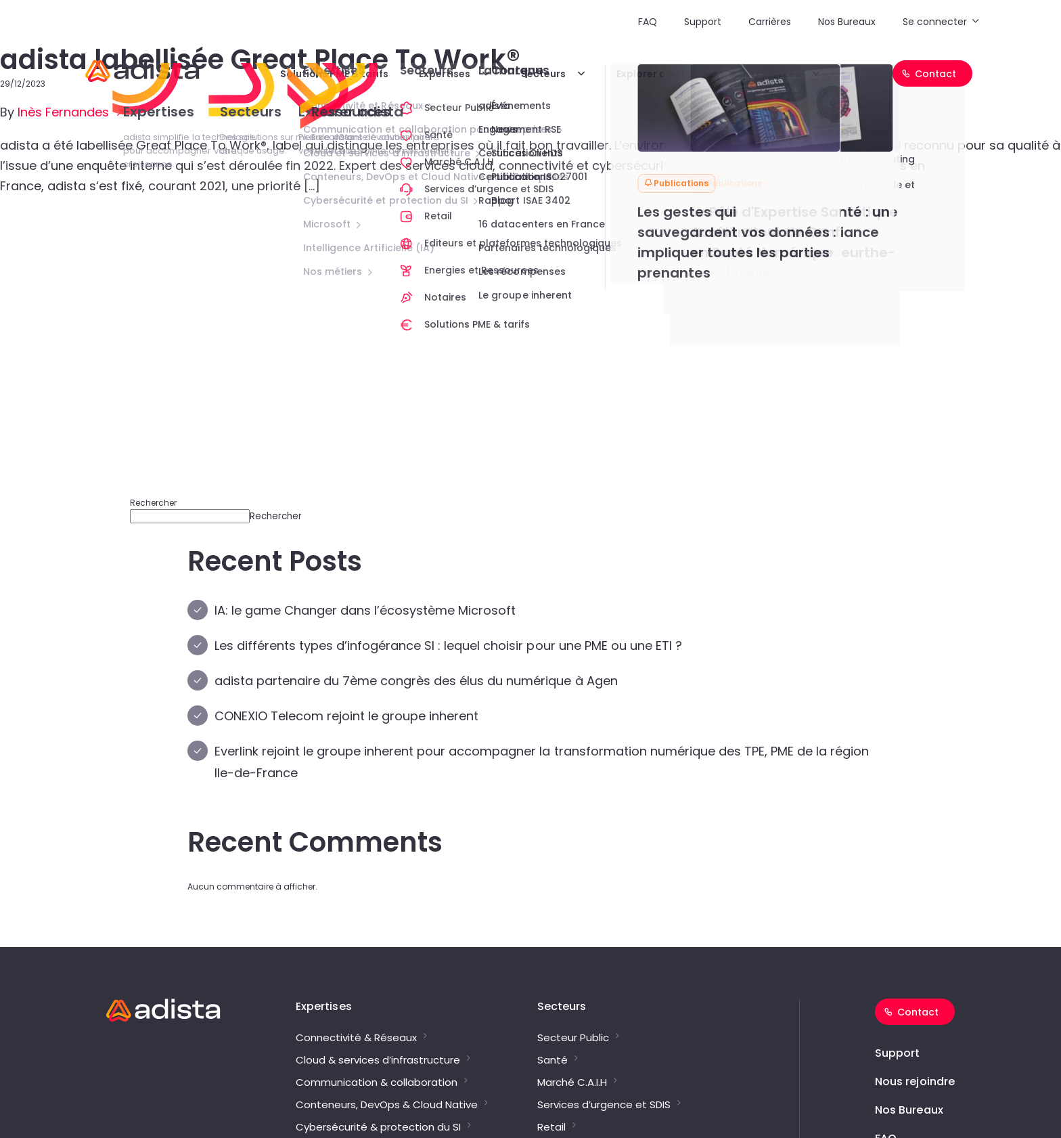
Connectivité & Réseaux (356, 1038)
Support (702, 21)
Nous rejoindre (915, 1081)
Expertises (444, 74)
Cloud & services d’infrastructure (378, 1060)
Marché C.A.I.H (572, 1082)
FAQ (647, 21)
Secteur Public (573, 1038)
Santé (552, 1060)
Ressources (771, 74)
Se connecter (935, 21)
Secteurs (543, 74)
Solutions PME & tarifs (334, 74)
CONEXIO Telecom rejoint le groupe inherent (346, 715)
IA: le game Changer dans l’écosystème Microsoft (365, 610)
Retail (551, 1127)
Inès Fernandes (65, 112)
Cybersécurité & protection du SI (378, 1127)
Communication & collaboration (376, 1082)
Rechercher (153, 502)
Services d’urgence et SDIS (604, 1105)
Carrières (769, 21)
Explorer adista (654, 74)
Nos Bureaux (847, 21)
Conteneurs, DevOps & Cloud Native (387, 1105)
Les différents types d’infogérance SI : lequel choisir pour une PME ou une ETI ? (448, 645)
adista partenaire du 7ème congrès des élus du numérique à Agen (416, 680)
